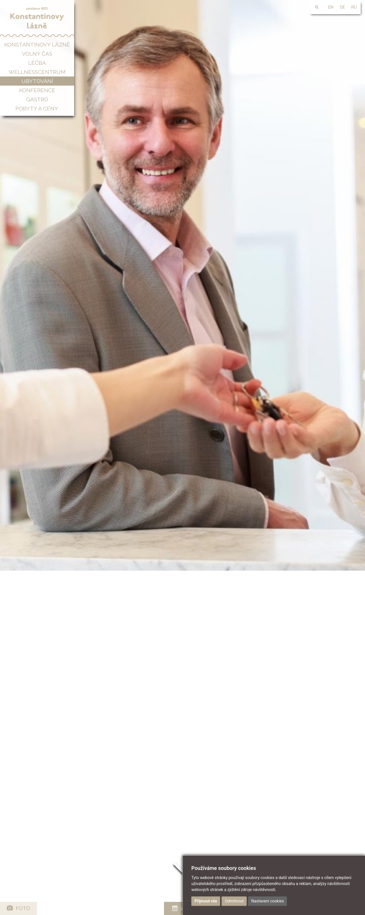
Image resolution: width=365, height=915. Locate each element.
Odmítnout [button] (234, 901)
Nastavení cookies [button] (267, 901)
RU (354, 7)
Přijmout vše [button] (205, 901)
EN (330, 7)
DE (342, 7)
